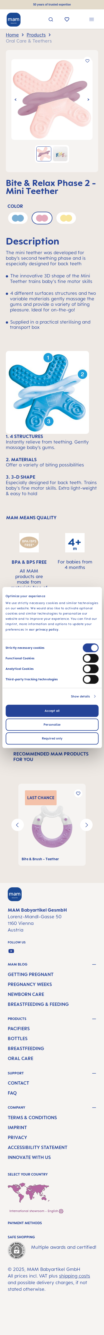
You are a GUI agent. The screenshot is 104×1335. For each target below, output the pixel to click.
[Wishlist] (67, 20)
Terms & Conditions (32, 1117)
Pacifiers (19, 1028)
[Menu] (91, 20)
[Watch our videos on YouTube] (11, 951)
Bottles (17, 1038)
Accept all (52, 711)
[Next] (88, 99)
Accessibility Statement (37, 1147)
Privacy (17, 1137)
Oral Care (20, 1058)
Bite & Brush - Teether (40, 859)
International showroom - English (36, 1211)
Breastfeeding (26, 1048)
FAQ (12, 1093)
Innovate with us (29, 1157)
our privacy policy (44, 629)
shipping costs (74, 1276)
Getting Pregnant (31, 974)
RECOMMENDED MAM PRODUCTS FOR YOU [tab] (50, 756)
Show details (80, 696)
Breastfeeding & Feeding (38, 1004)
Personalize (52, 724)
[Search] (51, 20)
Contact (18, 1083)
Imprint (17, 1127)
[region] (52, 111)
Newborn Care (26, 994)
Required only (52, 738)
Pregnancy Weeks (30, 984)
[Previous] (15, 99)
